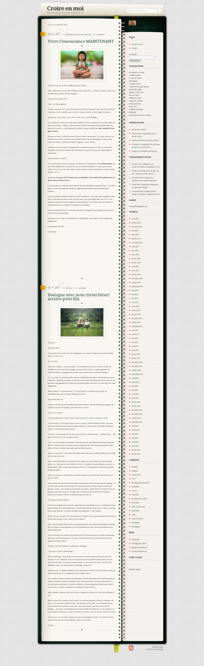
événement (135, 487)
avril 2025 (135, 219)
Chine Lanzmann (135, 104)
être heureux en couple (137, 72)
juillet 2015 (136, 430)
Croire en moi (65, 8)
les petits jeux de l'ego (139, 499)
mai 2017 (135, 342)
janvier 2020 (136, 262)
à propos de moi (137, 44)
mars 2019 (135, 270)
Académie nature (135, 75)
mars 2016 (135, 398)
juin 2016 (135, 386)
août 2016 (135, 378)
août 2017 (135, 330)
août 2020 (135, 247)
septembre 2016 (137, 374)
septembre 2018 (137, 286)
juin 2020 (135, 251)
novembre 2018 (137, 278)
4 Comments (100, 34)
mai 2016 (135, 390)
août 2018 (135, 290)
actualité (135, 467)
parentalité (135, 511)
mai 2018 (135, 298)
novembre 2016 (137, 366)
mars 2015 (135, 446)
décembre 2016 (137, 362)
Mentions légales (135, 569)
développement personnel (74, 34)
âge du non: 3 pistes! (139, 129)
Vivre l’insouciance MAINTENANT (81, 41)
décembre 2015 (137, 410)
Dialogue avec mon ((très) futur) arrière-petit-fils (78, 297)
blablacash (132, 112)
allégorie (135, 471)
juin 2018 (135, 294)
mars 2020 (135, 255)
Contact (134, 48)
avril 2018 (135, 302)
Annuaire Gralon (135, 84)
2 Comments (81, 288)
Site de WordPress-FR (139, 551)
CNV (133, 479)
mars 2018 (135, 306)
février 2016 (136, 402)
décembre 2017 (137, 318)
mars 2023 (135, 235)
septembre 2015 (137, 422)
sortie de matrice (137, 519)
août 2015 (135, 426)
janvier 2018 (136, 314)
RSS (132, 22)
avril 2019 (135, 266)
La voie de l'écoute (135, 78)
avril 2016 (135, 394)
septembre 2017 (137, 326)
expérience (88, 34)
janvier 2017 (136, 358)
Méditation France (135, 98)
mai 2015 (135, 438)
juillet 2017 (136, 334)
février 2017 (136, 354)
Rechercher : (133, 54)
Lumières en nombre (136, 109)
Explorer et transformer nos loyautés (144, 151)
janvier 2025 (136, 223)
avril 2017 (135, 346)
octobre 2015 (136, 418)
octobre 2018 (136, 282)
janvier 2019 (136, 274)
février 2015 (136, 450)
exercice (135, 491)
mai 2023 (135, 231)
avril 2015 (135, 442)
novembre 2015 (137, 414)
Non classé (135, 503)
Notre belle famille (135, 89)
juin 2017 (135, 338)
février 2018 (136, 310)
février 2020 (136, 259)
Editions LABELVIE (136, 92)
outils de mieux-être (139, 507)
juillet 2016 (136, 382)
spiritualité (135, 523)
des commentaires (140, 547)
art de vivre (133, 107)
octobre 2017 (136, 322)
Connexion (135, 539)
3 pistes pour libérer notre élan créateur (145, 140)
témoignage (136, 527)
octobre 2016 (136, 370)
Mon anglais (133, 81)
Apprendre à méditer (136, 101)
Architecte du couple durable (139, 87)
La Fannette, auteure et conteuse (140, 115)
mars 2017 (135, 350)
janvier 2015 (136, 454)
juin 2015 (135, 434)
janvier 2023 (136, 239)
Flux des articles (139, 543)
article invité (136, 475)
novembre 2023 (137, 227)
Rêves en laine (134, 95)
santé (133, 515)
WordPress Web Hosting (154, 649)
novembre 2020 (137, 243)
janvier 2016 (136, 406)
